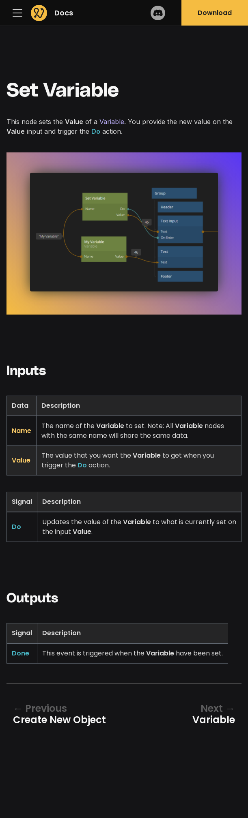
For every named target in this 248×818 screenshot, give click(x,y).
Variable (111, 122)
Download (215, 12)
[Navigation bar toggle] (19, 13)
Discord (157, 13)
